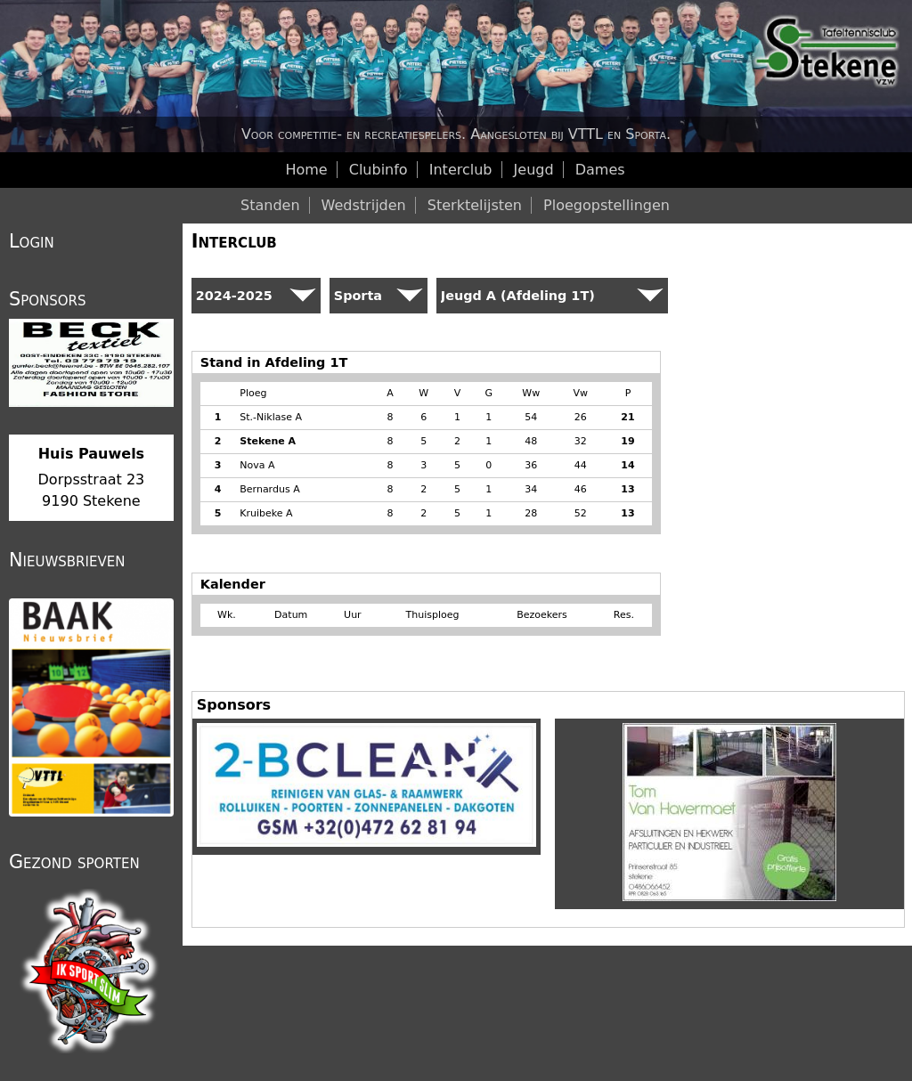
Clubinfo (378, 169)
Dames (600, 169)
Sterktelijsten (475, 205)
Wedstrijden (364, 205)
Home (306, 169)
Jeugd (534, 169)
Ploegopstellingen (606, 205)
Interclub (234, 241)
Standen (270, 205)
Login (31, 241)
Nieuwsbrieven (67, 560)
